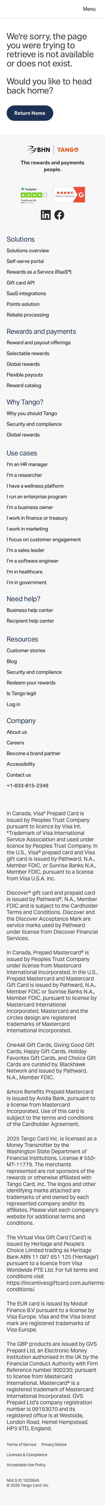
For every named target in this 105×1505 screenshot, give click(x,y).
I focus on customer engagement (44, 539)
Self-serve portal (25, 261)
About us (17, 732)
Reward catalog (24, 385)
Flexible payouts (25, 375)
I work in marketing (27, 529)
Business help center (30, 610)
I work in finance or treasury (37, 518)
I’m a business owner (30, 507)
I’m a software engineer (33, 561)
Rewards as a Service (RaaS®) (39, 272)
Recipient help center (30, 621)
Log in (13, 704)
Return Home (29, 113)
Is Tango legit (21, 693)
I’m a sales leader (25, 550)
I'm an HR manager (27, 464)
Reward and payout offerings (39, 342)
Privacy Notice (54, 1444)
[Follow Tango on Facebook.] (59, 215)
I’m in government (27, 582)
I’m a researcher (24, 475)
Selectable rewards (28, 353)
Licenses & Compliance (27, 1454)
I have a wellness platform (35, 486)
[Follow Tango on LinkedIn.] (46, 215)
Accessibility (21, 764)
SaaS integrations (26, 293)
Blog (12, 661)
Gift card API (21, 283)
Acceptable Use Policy (26, 1465)
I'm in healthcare (25, 572)
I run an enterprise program (37, 496)
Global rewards (23, 364)
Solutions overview (28, 250)
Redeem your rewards (31, 683)
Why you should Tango (32, 413)
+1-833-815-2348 (27, 785)
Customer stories (26, 650)
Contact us (19, 775)
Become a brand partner (34, 753)
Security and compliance (34, 424)
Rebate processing (28, 315)
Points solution (23, 304)
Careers (15, 742)
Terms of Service (21, 1444)
